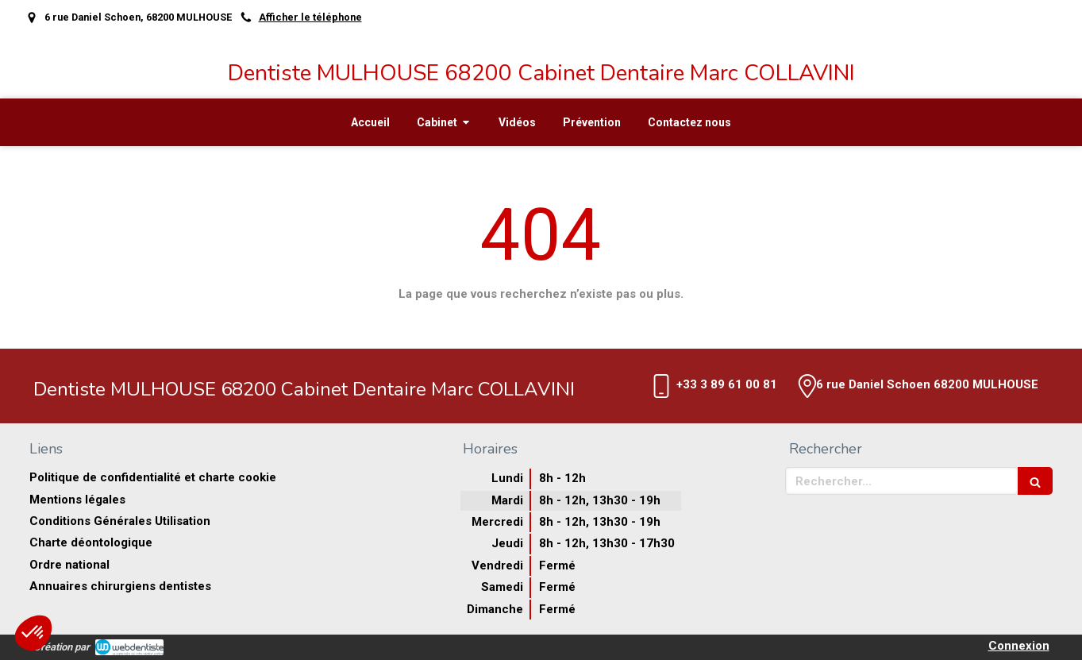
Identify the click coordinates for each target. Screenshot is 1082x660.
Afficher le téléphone (310, 17)
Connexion (1018, 646)
